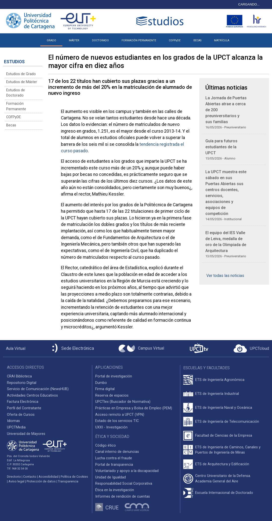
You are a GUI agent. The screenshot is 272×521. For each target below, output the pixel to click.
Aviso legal (16, 481)
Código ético (105, 445)
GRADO (51, 40)
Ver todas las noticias (225, 275)
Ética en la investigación (114, 490)
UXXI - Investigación (111, 427)
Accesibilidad (48, 476)
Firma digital (105, 389)
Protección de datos (41, 481)
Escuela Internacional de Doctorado (224, 493)
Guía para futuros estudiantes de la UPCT (221, 147)
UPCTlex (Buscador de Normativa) (122, 402)
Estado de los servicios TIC (117, 421)
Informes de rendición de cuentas (122, 496)
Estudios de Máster (21, 82)
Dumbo (101, 383)
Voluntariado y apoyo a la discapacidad (127, 471)
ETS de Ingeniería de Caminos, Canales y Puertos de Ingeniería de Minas (228, 450)
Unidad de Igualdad (110, 477)
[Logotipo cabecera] (160, 21)
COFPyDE (175, 40)
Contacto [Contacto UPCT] (29, 476)
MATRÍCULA (221, 40)
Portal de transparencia (114, 465)
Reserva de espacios (112, 395)
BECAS (197, 40)
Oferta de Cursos (21, 415)
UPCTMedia (16, 427)
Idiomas (13, 421)
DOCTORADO (100, 40)
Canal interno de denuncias (117, 452)
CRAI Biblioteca (19, 376)
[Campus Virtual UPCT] (141, 349)
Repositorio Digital (21, 383)
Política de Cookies (74, 476)
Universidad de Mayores (26, 434)
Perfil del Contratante (24, 408)
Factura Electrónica (22, 402)
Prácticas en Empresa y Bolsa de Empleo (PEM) (133, 408)
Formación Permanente (16, 106)
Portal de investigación (113, 376)
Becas (11, 125)
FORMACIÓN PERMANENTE (139, 40)
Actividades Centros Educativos (32, 395)
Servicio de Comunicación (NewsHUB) (38, 389)
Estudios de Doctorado (15, 93)
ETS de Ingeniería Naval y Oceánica (223, 408)
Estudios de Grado (21, 74)
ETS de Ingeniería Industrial (217, 394)
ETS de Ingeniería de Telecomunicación (227, 421)
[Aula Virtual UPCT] (14, 349)
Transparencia (68, 481)
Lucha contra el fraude (113, 458)
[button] (241, 39)
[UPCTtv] (199, 348)
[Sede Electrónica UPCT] (72, 348)
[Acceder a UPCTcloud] (251, 348)
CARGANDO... (249, 4)
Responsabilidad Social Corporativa (123, 483)
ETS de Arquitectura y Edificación (222, 464)
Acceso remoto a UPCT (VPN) (119, 415)
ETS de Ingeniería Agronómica (219, 380)
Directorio (14, 476)
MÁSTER (74, 40)
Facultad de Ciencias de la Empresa (223, 435)
